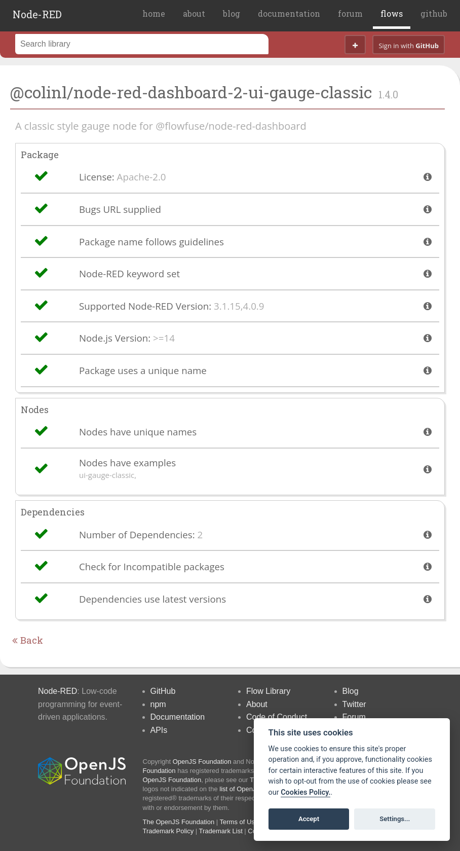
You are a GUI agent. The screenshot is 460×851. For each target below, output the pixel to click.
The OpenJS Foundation (179, 822)
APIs (159, 730)
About (256, 704)
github (433, 13)
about (194, 13)
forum (350, 13)
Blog (350, 691)
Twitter (354, 704)
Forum (354, 717)
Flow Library (268, 691)
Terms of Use (239, 822)
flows (391, 13)
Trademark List (221, 831)
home (153, 13)
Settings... (394, 819)
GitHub (163, 691)
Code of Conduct (276, 717)
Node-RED (37, 14)
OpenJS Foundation (202, 761)
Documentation (177, 717)
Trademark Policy (168, 831)
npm (158, 704)
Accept (308, 819)
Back (27, 640)
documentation (289, 13)
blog (231, 13)
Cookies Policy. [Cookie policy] (305, 792)
